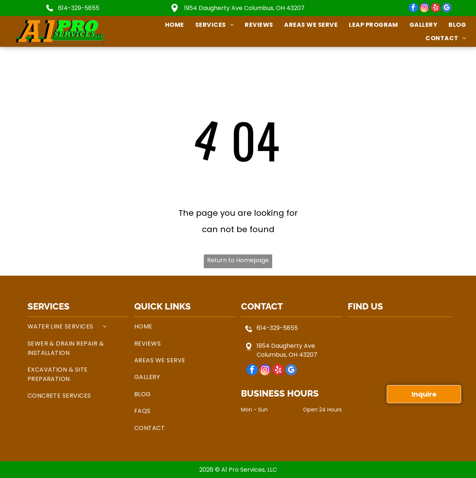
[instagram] (424, 8)
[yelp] (435, 8)
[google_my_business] (446, 8)
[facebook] (413, 8)
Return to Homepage (238, 260)
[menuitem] (169, 24)
